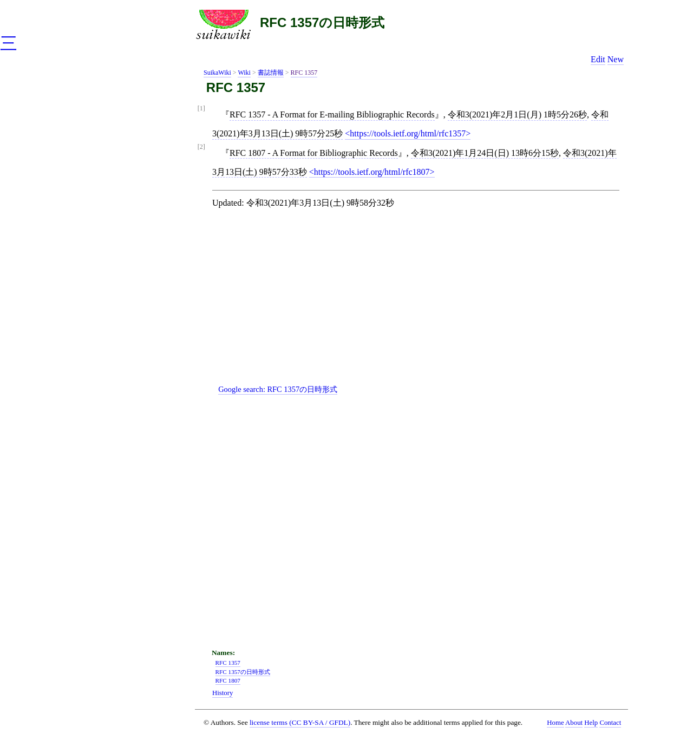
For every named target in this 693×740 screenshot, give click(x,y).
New (615, 59)
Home (555, 722)
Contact (610, 722)
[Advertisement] (420, 305)
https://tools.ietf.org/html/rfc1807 (372, 171)
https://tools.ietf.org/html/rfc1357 (408, 133)
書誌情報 (271, 72)
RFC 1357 (304, 72)
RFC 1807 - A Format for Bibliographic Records (314, 153)
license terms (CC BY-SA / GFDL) (300, 722)
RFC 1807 (227, 680)
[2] (201, 146)
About (574, 722)
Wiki (244, 72)
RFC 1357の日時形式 (322, 22)
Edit (598, 59)
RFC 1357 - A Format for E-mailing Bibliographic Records (332, 114)
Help (591, 722)
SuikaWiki (217, 72)
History (222, 693)
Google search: (277, 389)
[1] (201, 108)
